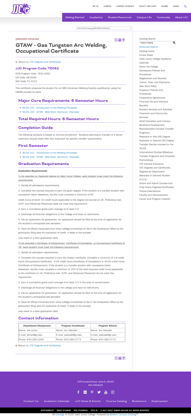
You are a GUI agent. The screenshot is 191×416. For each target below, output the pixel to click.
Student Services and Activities (155, 109)
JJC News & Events (88, 401)
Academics (96, 17)
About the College (148, 66)
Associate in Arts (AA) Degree (154, 136)
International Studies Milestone (156, 152)
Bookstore (139, 401)
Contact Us (31, 401)
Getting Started (74, 17)
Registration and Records (152, 78)
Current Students (125, 6)
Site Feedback (81, 410)
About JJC (181, 17)
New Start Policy (148, 86)
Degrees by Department (152, 171)
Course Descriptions (149, 191)
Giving (176, 6)
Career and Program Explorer (154, 198)
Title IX (94, 410)
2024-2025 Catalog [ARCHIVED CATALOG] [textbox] (93, 28)
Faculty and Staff (147, 6)
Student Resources (120, 17)
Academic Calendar (57, 401)
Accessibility (47, 410)
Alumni (164, 6)
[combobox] (104, 28)
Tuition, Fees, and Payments (154, 82)
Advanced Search (148, 46)
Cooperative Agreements (152, 97)
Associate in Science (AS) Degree (156, 140)
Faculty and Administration (153, 195)
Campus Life (144, 17)
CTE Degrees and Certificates (45, 61)
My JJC (96, 6)
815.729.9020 (95, 385)
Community (163, 17)
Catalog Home (146, 51)
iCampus (107, 6)
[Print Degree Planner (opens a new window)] (116, 40)
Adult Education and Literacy (154, 121)
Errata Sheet (146, 55)
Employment (159, 401)
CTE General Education (151, 163)
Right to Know (64, 410)
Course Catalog (116, 401)
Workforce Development (152, 125)
